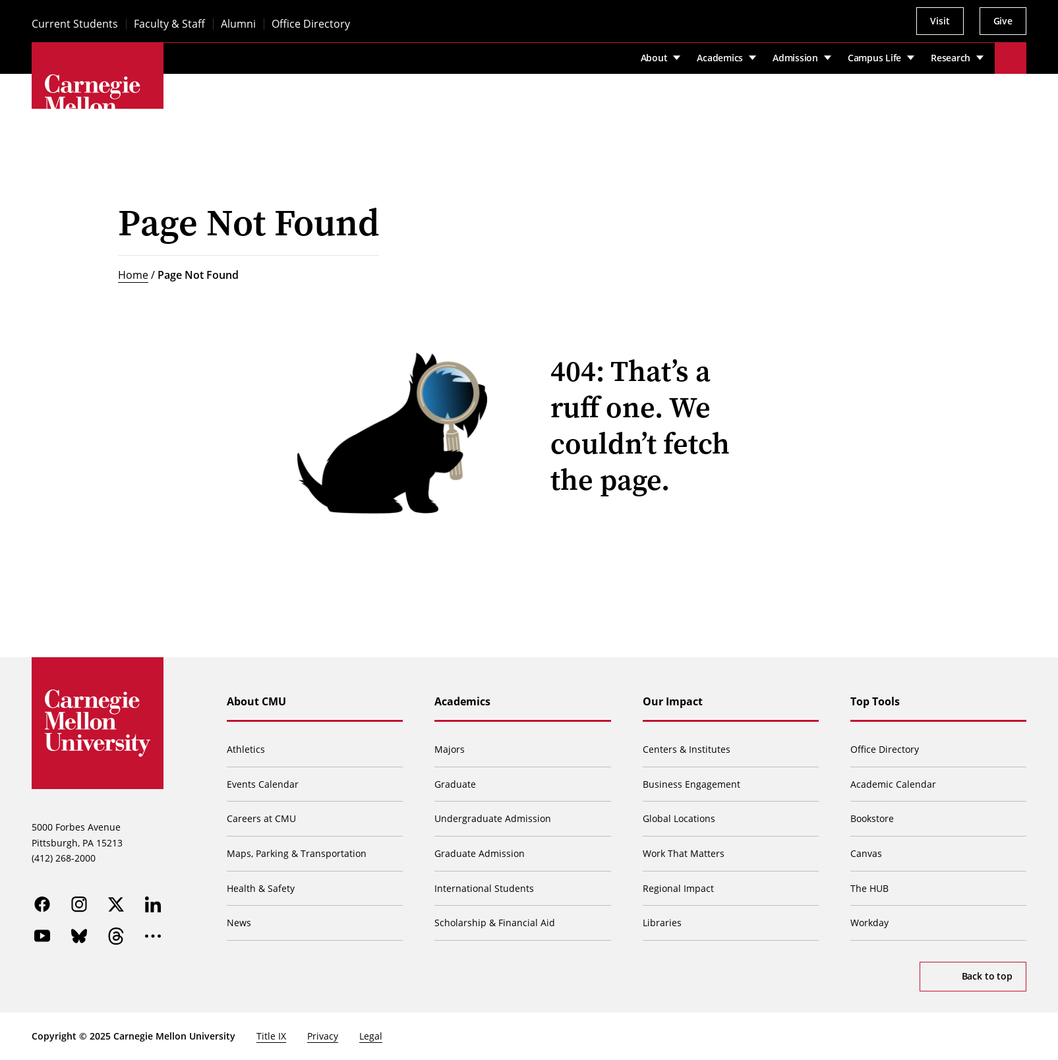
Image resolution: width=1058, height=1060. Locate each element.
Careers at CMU (261, 818)
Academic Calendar (893, 784)
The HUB (869, 888)
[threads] (116, 936)
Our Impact (673, 701)
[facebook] (42, 904)
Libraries (662, 922)
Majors (449, 749)
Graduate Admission (479, 853)
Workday (869, 922)
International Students (484, 888)
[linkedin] (153, 904)
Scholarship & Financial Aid (494, 922)
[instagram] (79, 904)
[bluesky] (79, 936)
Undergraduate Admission (492, 818)
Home (133, 275)
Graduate (455, 784)
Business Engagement (691, 784)
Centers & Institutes (686, 749)
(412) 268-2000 (64, 858)
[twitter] (116, 904)
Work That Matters (683, 853)
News (239, 922)
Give (1003, 21)
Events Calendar (263, 784)
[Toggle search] (1010, 58)
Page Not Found (198, 275)
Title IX (271, 1036)
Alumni (238, 24)
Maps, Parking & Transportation (297, 853)
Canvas (866, 853)
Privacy (322, 1036)
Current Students (75, 24)
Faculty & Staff (169, 24)
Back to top (987, 976)
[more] (153, 936)
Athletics (246, 749)
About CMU (256, 701)
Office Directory (311, 24)
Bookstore (872, 818)
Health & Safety (261, 888)
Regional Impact (678, 888)
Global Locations (679, 818)
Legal (370, 1036)
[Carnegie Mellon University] (97, 108)
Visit (939, 21)
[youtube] (42, 936)
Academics (462, 701)
